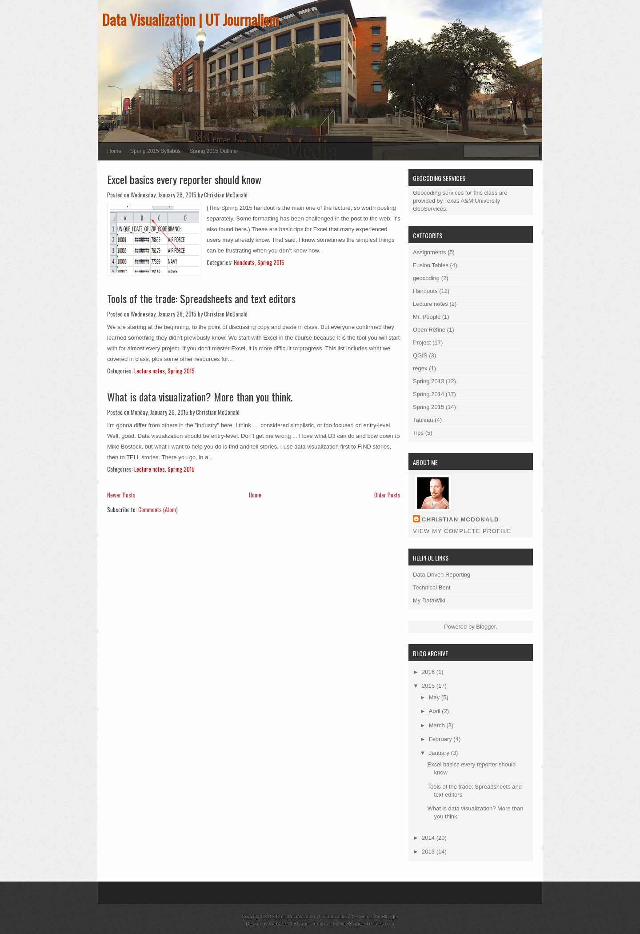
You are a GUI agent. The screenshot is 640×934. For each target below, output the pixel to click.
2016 (429, 672)
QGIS (420, 355)
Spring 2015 (270, 262)
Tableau (423, 420)
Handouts (244, 262)
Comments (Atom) (158, 509)
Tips (418, 432)
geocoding (426, 278)
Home (114, 151)
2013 (429, 851)
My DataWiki (429, 600)
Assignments (429, 252)
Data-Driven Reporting (441, 574)
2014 (429, 837)
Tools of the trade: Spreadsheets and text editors (201, 298)
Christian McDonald (460, 519)
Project (422, 342)
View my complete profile (462, 531)
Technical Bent (432, 587)
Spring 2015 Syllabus (155, 151)
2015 (429, 685)
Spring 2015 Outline (212, 151)
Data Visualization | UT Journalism (190, 19)
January (440, 753)
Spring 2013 (428, 381)
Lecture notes (149, 370)
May (435, 697)
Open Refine (429, 329)
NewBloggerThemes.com (366, 923)
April (435, 711)
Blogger (486, 626)
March (438, 725)
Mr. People (426, 316)
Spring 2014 (428, 394)
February (441, 739)
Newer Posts (121, 494)
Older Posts (387, 494)
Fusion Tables (430, 265)
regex (420, 368)
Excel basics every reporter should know (184, 179)
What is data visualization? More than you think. (199, 397)
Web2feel (279, 923)
